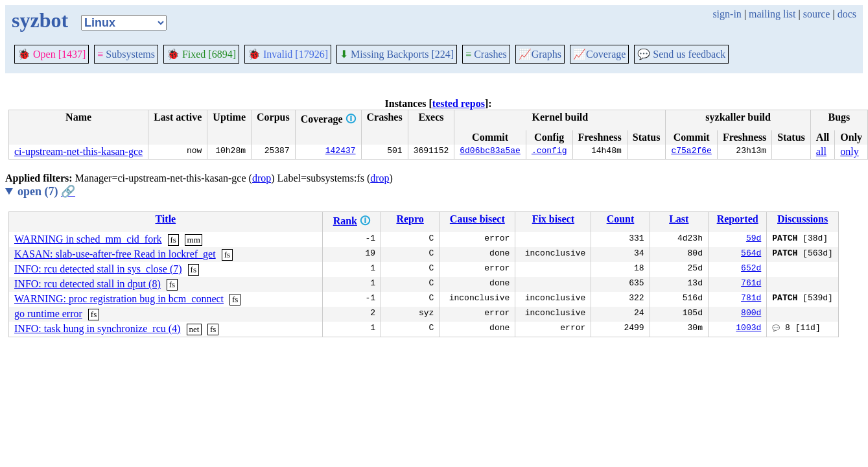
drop (261, 178)
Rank (345, 220)
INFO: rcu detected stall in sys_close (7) (98, 268)
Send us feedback (681, 54)
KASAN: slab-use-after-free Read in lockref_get (115, 253)
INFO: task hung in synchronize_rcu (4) (97, 328)
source (816, 13)
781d (751, 299)
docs (847, 13)
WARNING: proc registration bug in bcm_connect (119, 298)
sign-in (726, 13)
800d (751, 314)
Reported (737, 218)
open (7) (46, 191)
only (849, 151)
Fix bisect (553, 218)
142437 (340, 152)
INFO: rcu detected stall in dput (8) (87, 283)
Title (165, 218)
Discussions (802, 218)
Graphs (540, 54)
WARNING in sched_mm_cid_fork (88, 239)
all (821, 151)
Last (678, 218)
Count (621, 218)
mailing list (772, 13)
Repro (409, 218)
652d (751, 269)
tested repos (458, 103)
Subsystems (126, 54)
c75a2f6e (691, 152)
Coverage (599, 54)
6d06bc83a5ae (490, 152)
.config (549, 152)
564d (751, 254)
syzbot (40, 20)
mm (193, 240)
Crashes (486, 54)
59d (753, 239)
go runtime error (48, 313)
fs (173, 240)
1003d (748, 329)
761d (751, 284)
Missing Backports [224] (397, 54)
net (194, 329)
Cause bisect (477, 218)
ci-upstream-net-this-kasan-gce (78, 151)
